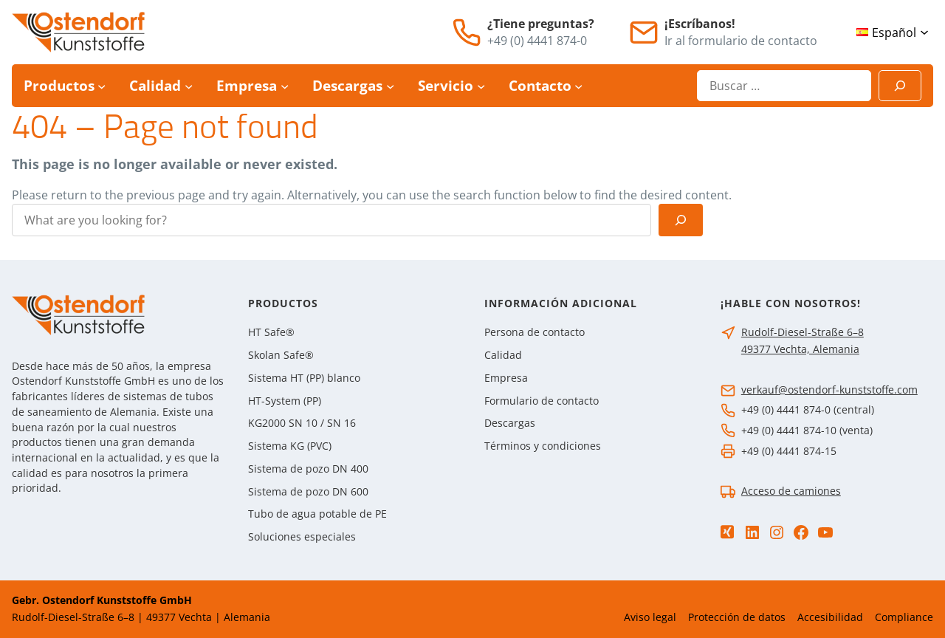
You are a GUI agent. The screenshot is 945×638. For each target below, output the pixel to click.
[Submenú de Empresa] (285, 86)
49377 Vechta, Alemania (800, 349)
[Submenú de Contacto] (578, 86)
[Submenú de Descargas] (390, 86)
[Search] (681, 220)
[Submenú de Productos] (101, 86)
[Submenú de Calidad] (189, 86)
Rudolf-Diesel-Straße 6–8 (802, 332)
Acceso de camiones (791, 491)
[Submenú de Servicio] (481, 86)
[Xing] (727, 532)
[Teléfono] (466, 32)
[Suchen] (900, 85)
